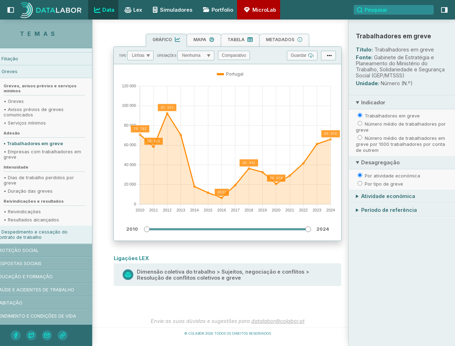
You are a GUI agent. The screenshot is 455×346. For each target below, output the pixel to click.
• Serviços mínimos (39, 123)
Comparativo (234, 55)
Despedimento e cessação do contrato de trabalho (46, 234)
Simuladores (171, 10)
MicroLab (258, 9)
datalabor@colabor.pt (278, 321)
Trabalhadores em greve (392, 116)
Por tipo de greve (384, 184)
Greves (24, 71)
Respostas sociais (33, 263)
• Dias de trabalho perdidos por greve (53, 180)
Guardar (302, 55)
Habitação (23, 303)
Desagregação (380, 162)
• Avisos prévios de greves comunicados (48, 112)
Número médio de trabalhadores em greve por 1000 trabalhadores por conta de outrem (400, 144)
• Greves (28, 101)
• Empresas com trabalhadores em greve (56, 154)
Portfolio (216, 9)
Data (103, 10)
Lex (132, 10)
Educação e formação (38, 276)
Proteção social (31, 250)
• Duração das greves (42, 191)
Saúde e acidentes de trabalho (49, 289)
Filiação (24, 58)
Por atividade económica (392, 176)
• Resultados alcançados (45, 220)
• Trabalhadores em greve (47, 143)
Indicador (373, 102)
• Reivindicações (36, 211)
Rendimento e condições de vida (50, 316)
